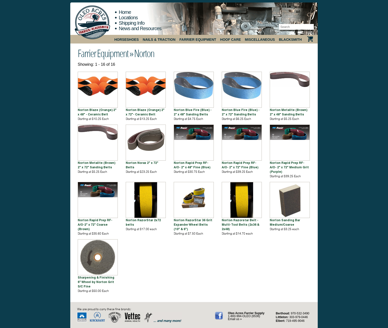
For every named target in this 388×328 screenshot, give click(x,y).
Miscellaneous (260, 40)
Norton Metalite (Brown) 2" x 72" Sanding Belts (96, 165)
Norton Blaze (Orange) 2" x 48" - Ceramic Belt (97, 112)
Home (125, 12)
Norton (144, 53)
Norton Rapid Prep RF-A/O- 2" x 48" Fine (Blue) (192, 165)
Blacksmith (290, 40)
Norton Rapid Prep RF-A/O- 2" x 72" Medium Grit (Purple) (289, 167)
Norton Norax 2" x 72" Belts (142, 165)
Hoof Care (230, 40)
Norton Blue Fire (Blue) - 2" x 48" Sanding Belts (193, 112)
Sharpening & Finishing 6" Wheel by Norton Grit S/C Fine (96, 282)
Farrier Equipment (197, 40)
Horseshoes (126, 40)
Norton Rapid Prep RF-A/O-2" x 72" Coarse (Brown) (95, 224)
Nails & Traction (159, 40)
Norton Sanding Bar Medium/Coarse (285, 222)
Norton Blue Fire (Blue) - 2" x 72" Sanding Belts (241, 112)
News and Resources (140, 28)
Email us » (235, 319)
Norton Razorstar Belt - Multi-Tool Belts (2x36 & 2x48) (240, 224)
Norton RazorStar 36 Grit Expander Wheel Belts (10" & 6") (193, 224)
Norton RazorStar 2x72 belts (143, 222)
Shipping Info (132, 23)
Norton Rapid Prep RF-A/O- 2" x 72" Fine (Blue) (240, 165)
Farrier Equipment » (105, 53)
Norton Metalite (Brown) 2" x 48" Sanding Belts (288, 112)
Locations (128, 17)
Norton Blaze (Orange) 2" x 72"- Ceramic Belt (145, 112)
